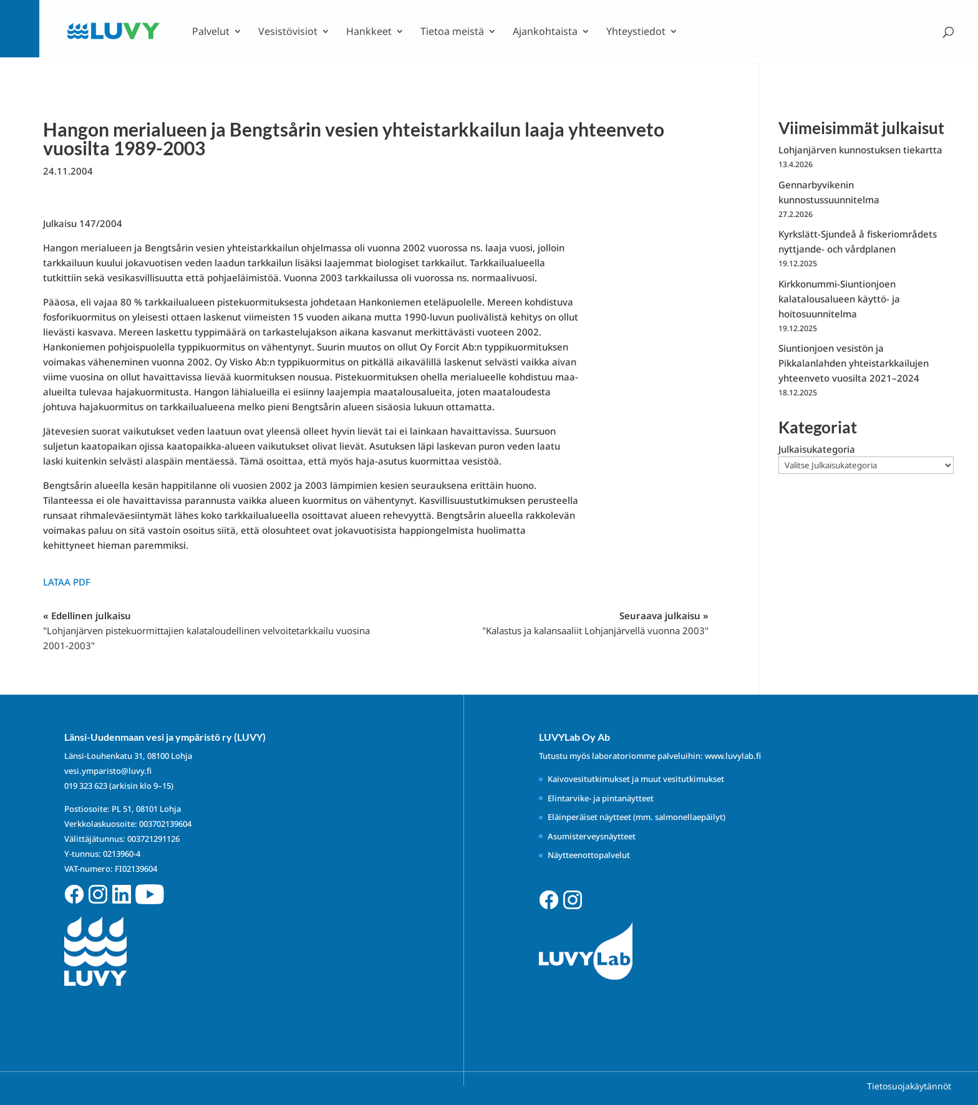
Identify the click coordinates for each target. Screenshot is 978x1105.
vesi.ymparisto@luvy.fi (108, 770)
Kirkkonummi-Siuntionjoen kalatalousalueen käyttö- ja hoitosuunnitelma (839, 298)
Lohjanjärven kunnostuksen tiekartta (860, 149)
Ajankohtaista (545, 32)
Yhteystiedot (636, 32)
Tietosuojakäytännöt (909, 1086)
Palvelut (211, 32)
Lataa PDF (66, 582)
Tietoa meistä (452, 32)
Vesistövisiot (287, 32)
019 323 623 (85, 785)
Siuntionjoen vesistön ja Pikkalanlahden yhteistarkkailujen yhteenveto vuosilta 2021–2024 (853, 363)
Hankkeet (369, 32)
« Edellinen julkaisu (206, 630)
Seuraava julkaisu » (595, 623)
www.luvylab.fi (733, 755)
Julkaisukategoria (816, 449)
